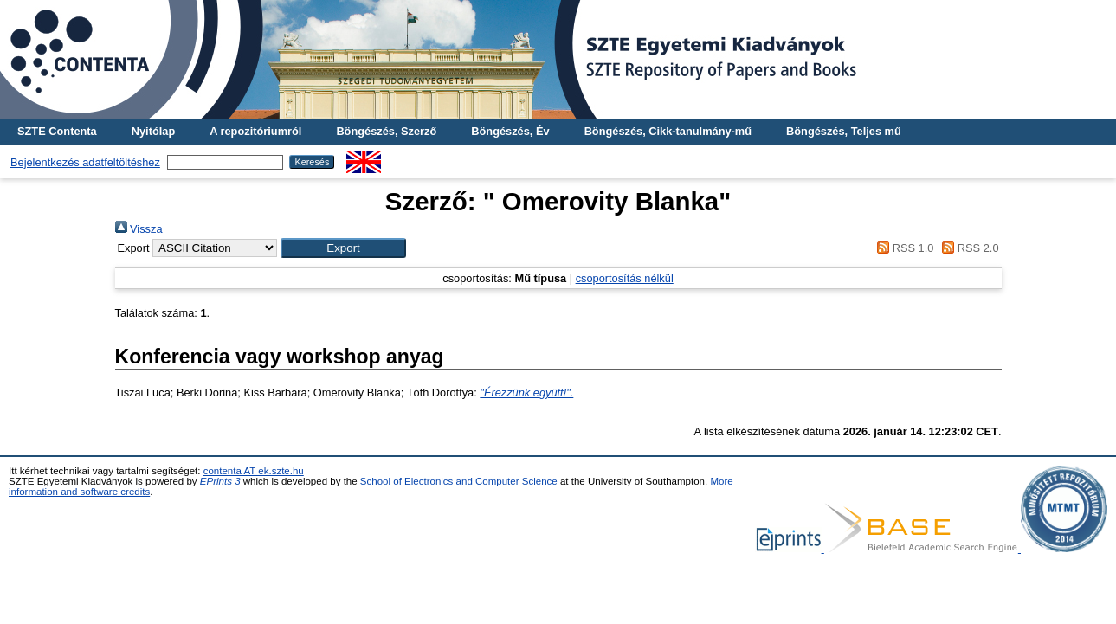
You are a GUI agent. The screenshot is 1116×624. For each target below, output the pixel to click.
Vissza (139, 228)
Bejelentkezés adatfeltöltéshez (85, 162)
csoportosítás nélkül (625, 278)
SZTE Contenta (57, 131)
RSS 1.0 (903, 247)
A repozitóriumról (255, 131)
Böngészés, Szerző (386, 131)
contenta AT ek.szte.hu (253, 471)
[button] (343, 248)
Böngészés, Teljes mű (843, 131)
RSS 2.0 (968, 247)
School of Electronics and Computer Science (459, 481)
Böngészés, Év (510, 131)
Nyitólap (153, 131)
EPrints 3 (220, 481)
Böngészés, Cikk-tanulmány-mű (668, 131)
